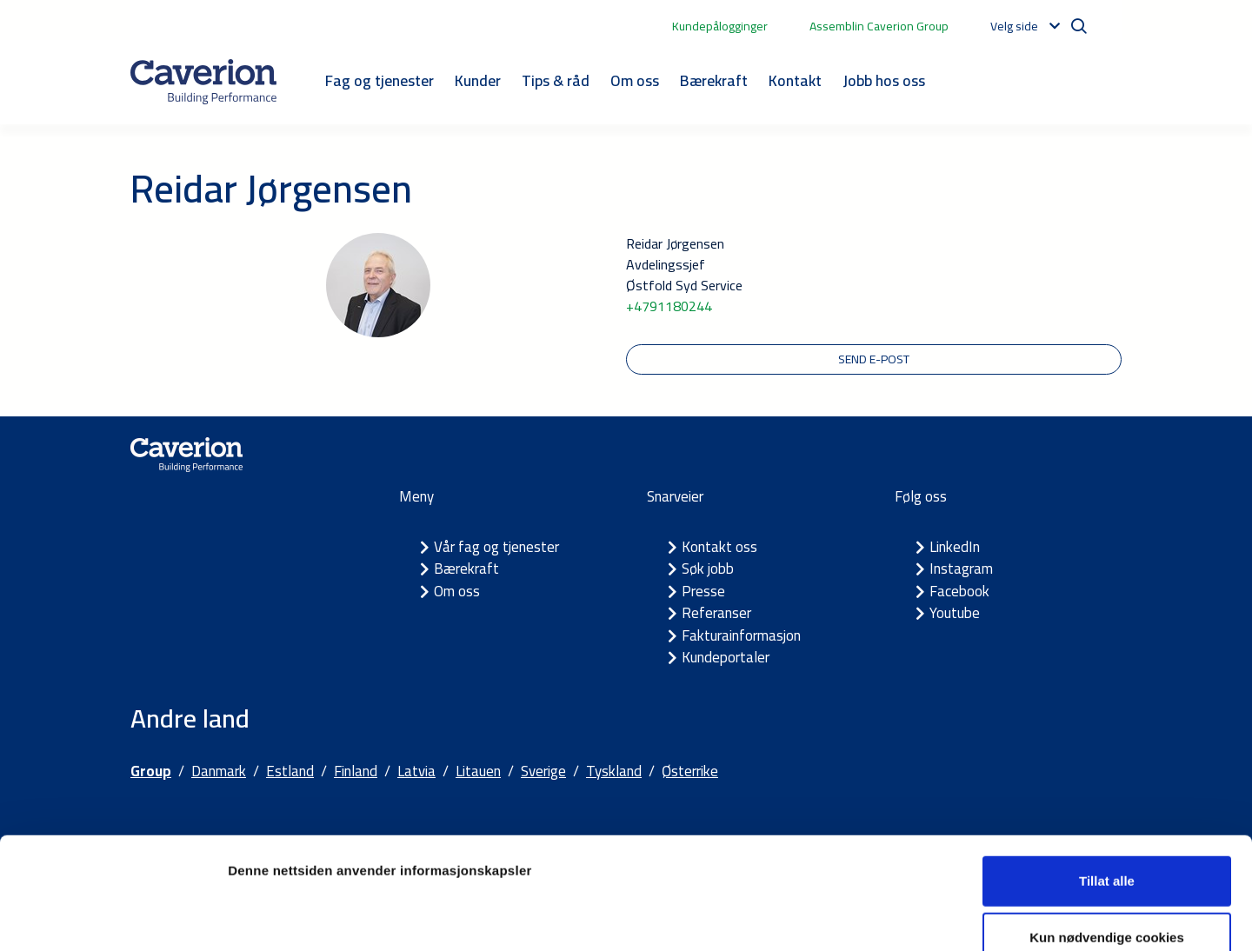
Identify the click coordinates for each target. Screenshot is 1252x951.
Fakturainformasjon (741, 635)
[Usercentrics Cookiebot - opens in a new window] (113, 917)
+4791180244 (669, 306)
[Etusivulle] (203, 81)
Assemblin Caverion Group (879, 26)
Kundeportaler (725, 657)
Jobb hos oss (883, 80)
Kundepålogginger (720, 26)
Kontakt (795, 80)
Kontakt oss (719, 547)
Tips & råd (555, 80)
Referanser (716, 613)
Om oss (634, 80)
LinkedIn (954, 547)
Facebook (959, 591)
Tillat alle (1107, 779)
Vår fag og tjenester (496, 547)
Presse (703, 591)
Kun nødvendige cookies (1106, 836)
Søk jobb (708, 568)
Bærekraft (714, 80)
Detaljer (926, 916)
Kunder (478, 80)
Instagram (961, 568)
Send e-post (873, 359)
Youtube (954, 613)
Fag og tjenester (379, 80)
